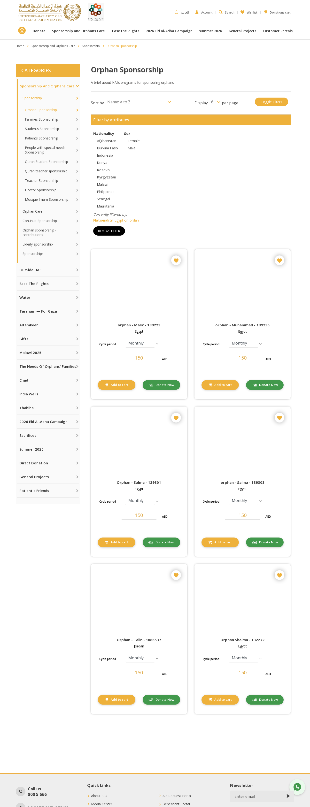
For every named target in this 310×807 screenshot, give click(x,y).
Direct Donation (33, 463)
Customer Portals (278, 31)
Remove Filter (109, 231)
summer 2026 (210, 31)
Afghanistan (106, 140)
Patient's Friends (34, 490)
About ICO (99, 796)
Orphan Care (32, 211)
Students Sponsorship (42, 128)
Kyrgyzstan (106, 177)
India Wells (28, 394)
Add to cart (119, 385)
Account (204, 12)
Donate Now (164, 385)
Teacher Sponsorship (41, 180)
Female (134, 140)
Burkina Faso (107, 148)
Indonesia (105, 155)
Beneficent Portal (176, 804)
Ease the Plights (125, 31)
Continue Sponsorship (40, 220)
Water (24, 297)
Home (20, 46)
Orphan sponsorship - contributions (39, 232)
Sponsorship (91, 46)
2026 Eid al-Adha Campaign (169, 31)
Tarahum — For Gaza (38, 311)
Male (132, 148)
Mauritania (105, 206)
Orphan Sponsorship (41, 110)
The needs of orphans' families (47, 366)
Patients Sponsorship (41, 138)
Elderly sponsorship (38, 244)
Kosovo (103, 169)
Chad (23, 380)
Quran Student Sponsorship (46, 161)
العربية (182, 12)
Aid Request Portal (177, 796)
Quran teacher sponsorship (46, 171)
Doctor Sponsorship (40, 190)
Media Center (101, 804)
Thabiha (26, 407)
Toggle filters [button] (271, 102)
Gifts (23, 338)
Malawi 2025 (30, 352)
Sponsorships (33, 253)
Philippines (106, 191)
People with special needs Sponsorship (45, 149)
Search (226, 12)
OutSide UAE (30, 269)
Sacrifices (27, 435)
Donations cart (277, 11)
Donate (39, 31)
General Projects (242, 31)
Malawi (102, 184)
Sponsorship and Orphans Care (79, 31)
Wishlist (248, 11)
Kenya (102, 162)
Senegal (103, 198)
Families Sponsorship (41, 119)
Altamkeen (29, 325)
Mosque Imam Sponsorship (46, 199)
